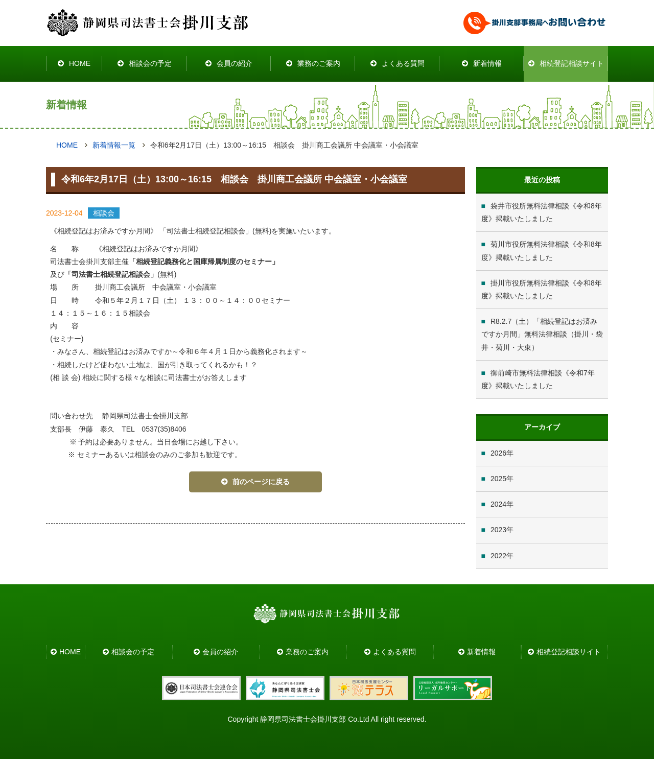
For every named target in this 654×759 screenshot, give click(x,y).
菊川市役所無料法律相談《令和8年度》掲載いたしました (541, 250)
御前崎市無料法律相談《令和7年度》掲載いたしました (538, 379)
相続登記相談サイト (572, 63)
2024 (498, 504)
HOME (79, 63)
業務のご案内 (318, 63)
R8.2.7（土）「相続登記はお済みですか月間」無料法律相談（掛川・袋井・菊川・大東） (542, 334)
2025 (498, 479)
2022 (498, 556)
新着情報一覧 (113, 145)
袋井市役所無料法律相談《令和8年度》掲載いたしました (541, 212)
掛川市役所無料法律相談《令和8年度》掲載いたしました (541, 289)
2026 (498, 453)
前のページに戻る (261, 482)
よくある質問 (403, 63)
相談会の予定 (150, 63)
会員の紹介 (234, 63)
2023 (498, 530)
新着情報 (487, 63)
